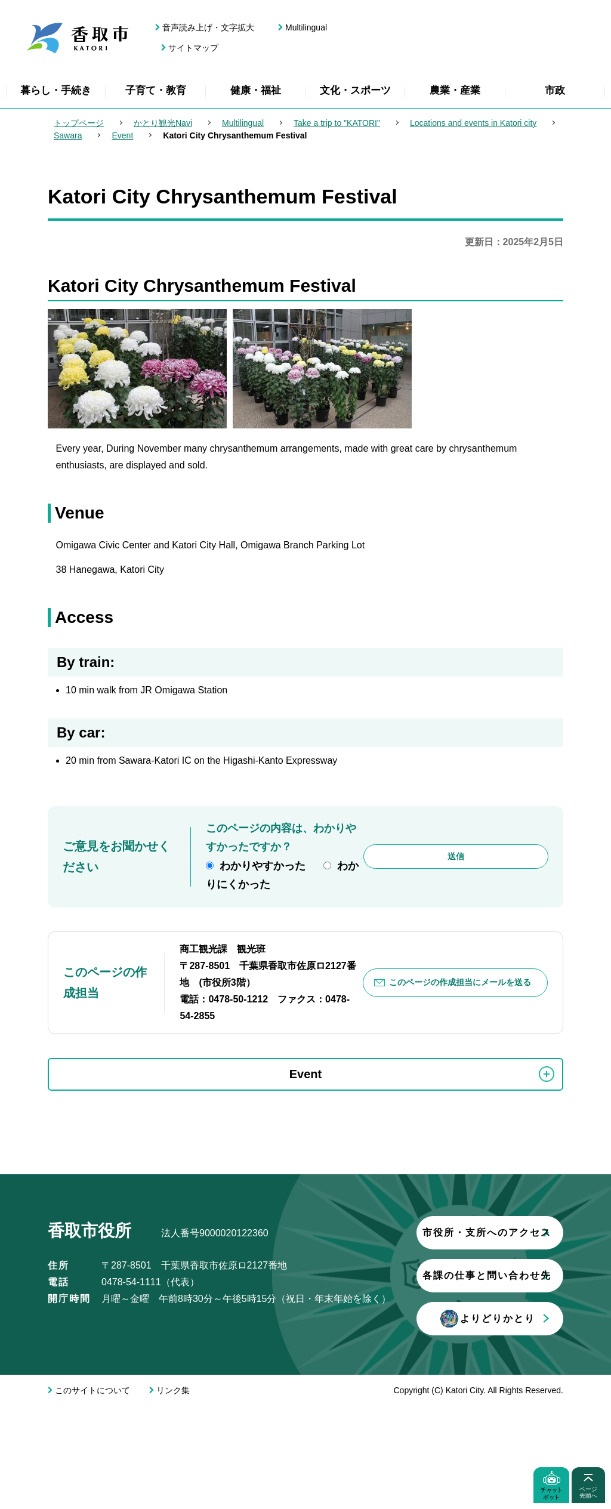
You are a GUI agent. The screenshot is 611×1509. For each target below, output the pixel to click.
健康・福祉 (255, 90)
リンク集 (173, 1493)
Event (122, 135)
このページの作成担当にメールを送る (460, 982)
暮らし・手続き (55, 90)
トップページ (79, 123)
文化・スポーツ (355, 90)
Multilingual (306, 27)
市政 (555, 90)
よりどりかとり (188, 1422)
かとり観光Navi (163, 123)
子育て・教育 (155, 90)
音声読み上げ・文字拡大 (208, 27)
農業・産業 (455, 90)
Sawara (68, 135)
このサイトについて (92, 1493)
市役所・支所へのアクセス (188, 1336)
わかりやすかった (263, 866)
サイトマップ (193, 48)
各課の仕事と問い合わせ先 (188, 1379)
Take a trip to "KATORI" (337, 123)
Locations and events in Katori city (473, 123)
